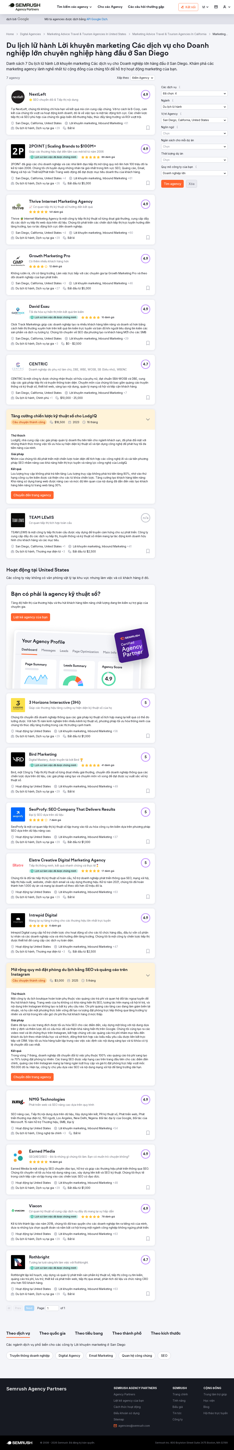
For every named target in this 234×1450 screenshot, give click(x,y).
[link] (110, 7)
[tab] (18, 1334)
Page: (41, 1308)
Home (10, 34)
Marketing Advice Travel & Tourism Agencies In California (169, 34)
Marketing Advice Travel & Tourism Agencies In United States (86, 34)
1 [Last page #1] (64, 1308)
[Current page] (52, 1308)
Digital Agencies (30, 34)
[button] (205, 7)
